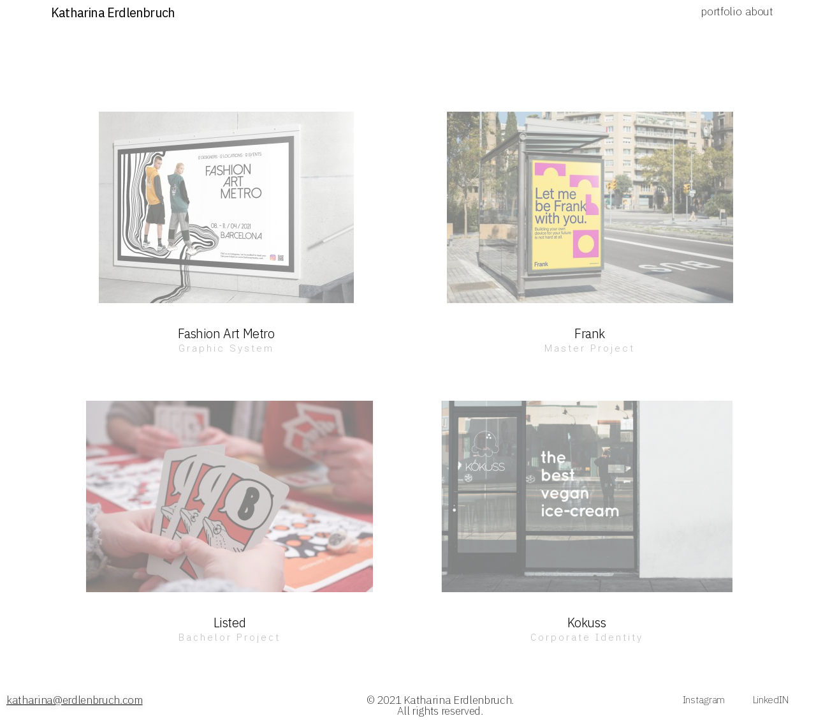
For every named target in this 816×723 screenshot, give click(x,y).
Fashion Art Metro (226, 333)
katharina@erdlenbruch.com (74, 700)
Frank (589, 333)
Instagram (704, 699)
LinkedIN (771, 699)
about (759, 11)
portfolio (721, 11)
